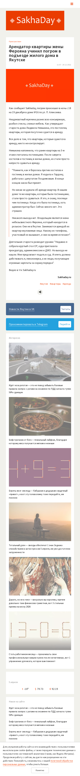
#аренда (67, 283)
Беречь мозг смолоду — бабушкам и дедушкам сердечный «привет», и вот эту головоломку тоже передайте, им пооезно (38, 735)
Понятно (40, 770)
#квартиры (55, 283)
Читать (65, 309)
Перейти (65, 324)
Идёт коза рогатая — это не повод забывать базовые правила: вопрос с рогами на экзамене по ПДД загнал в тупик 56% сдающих (40, 711)
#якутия (44, 283)
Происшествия (15, 41)
